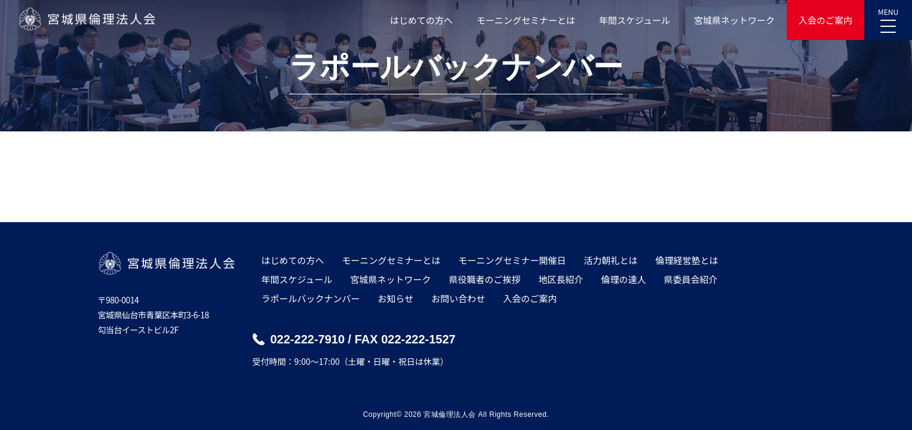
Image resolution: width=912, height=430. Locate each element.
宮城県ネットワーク (734, 20)
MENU (888, 17)
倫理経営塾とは (687, 260)
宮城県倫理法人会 (86, 19)
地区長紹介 (560, 279)
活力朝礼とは (611, 260)
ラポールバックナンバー (311, 298)
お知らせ (396, 298)
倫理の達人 (623, 279)
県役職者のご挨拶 (484, 279)
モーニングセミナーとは (526, 20)
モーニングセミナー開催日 (512, 260)
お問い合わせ (458, 298)
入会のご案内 (825, 20)
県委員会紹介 (691, 279)
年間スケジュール (634, 20)
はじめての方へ (421, 20)
